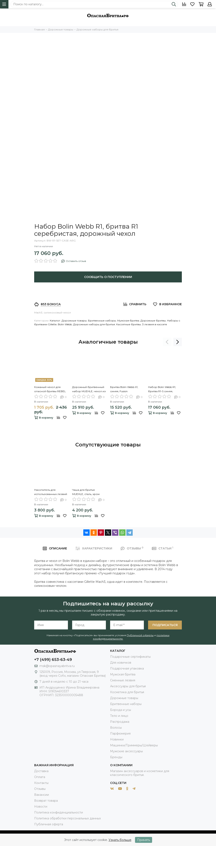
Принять (143, 840)
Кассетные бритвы (128, 324)
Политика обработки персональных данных (67, 818)
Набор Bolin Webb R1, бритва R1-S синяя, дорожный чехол (162, 389)
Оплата (39, 777)
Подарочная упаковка (127, 668)
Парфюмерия (120, 733)
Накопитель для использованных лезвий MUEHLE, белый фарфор (51, 492)
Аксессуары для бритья (128, 686)
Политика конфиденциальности (58, 812)
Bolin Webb (65, 324)
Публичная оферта (48, 824)
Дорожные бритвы (153, 320)
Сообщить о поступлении (108, 277)
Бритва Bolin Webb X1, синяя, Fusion (124, 389)
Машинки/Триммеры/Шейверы (134, 745)
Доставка (41, 771)
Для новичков (120, 662)
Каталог (55, 320)
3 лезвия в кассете (154, 324)
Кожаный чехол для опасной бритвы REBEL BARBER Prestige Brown (50, 389)
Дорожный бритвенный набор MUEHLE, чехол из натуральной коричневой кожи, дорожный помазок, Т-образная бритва (89, 389)
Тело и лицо (119, 716)
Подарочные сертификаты (130, 657)
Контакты (41, 783)
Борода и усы (120, 710)
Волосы (116, 727)
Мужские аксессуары (126, 751)
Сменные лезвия (122, 680)
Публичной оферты (140, 635)
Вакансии (41, 795)
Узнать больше (120, 840)
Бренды (116, 757)
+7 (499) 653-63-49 (53, 659)
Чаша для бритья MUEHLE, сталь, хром (86, 492)
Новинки (117, 739)
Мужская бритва (128, 320)
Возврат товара (46, 801)
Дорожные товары (74, 320)
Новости (40, 806)
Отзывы (40, 789)
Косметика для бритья (127, 692)
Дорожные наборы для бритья (94, 324)
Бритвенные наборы (102, 320)
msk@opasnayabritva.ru (57, 666)
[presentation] (167, 342)
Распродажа (119, 722)
